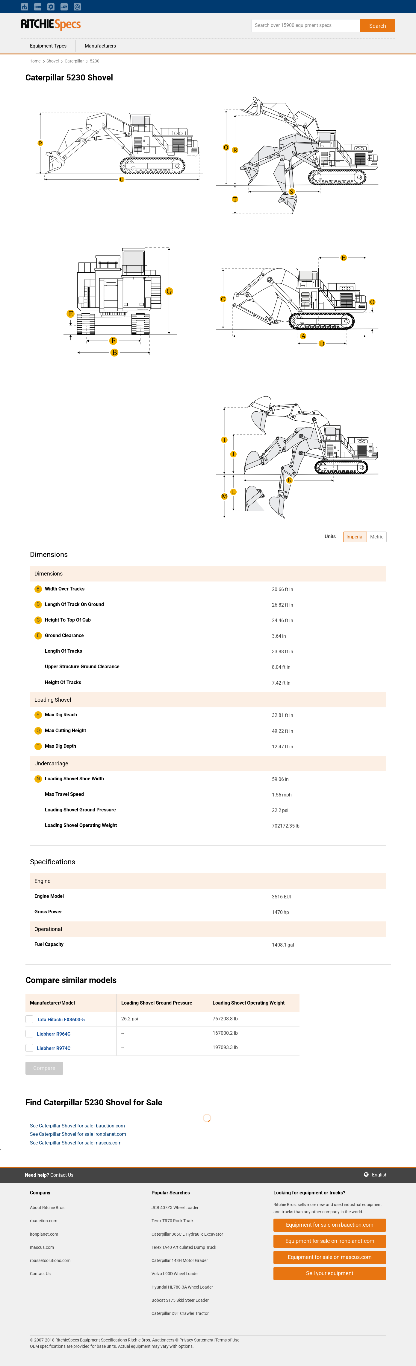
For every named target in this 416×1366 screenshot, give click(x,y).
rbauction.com (43, 1220)
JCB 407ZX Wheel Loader (175, 1207)
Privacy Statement (196, 1340)
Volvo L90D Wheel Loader (175, 1273)
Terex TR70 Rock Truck (172, 1220)
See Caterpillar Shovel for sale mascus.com (76, 1143)
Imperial (355, 537)
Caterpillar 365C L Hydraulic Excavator (187, 1234)
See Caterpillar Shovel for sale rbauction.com (77, 1126)
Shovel (52, 61)
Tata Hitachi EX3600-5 (61, 1019)
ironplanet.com (44, 1234)
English (381, 1175)
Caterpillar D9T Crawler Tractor (180, 1313)
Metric (376, 537)
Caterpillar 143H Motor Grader (180, 1260)
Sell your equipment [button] (329, 1273)
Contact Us (61, 1175)
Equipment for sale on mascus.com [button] (330, 1257)
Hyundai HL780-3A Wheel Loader (182, 1287)
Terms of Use (226, 1340)
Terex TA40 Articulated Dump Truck (184, 1247)
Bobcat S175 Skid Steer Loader (180, 1300)
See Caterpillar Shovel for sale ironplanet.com (78, 1134)
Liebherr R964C (53, 1034)
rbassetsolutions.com (50, 1260)
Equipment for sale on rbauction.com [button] (329, 1225)
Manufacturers (100, 46)
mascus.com (42, 1247)
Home (34, 61)
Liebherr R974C (53, 1048)
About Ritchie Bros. (48, 1207)
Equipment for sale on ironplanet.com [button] (329, 1241)
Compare (44, 1068)
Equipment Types (48, 46)
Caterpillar (74, 61)
